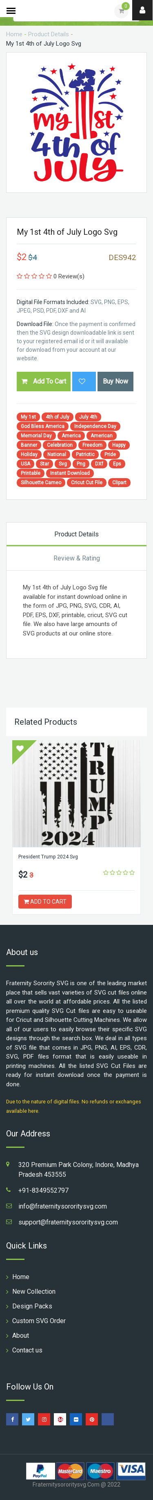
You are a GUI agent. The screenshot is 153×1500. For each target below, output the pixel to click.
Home (14, 34)
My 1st (28, 417)
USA (25, 464)
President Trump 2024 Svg (48, 857)
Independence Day (95, 426)
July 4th (88, 417)
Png (81, 464)
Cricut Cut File (86, 482)
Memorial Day (36, 436)
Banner (29, 445)
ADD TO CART (45, 901)
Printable (30, 473)
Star (44, 464)
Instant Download (70, 473)
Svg (63, 464)
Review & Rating (76, 558)
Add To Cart (43, 381)
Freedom (92, 445)
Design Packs (32, 1306)
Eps (117, 464)
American (102, 436)
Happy (119, 445)
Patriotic (85, 454)
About (20, 1335)
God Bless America (42, 426)
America (71, 436)
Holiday (29, 454)
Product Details (48, 34)
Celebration (60, 445)
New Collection (33, 1291)
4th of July (57, 417)
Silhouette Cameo (41, 482)
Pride (110, 454)
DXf (99, 464)
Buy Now (115, 381)
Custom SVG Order (39, 1321)
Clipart (119, 482)
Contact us (27, 1350)
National (56, 454)
